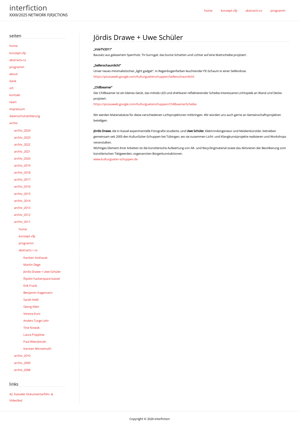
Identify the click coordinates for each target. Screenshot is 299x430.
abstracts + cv (28, 244)
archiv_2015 (22, 189)
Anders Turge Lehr (36, 313)
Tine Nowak (31, 320)
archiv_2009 (22, 354)
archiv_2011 (22, 217)
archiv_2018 (22, 169)
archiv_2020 (22, 155)
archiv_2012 (22, 210)
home (13, 46)
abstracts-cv (17, 59)
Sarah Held (31, 293)
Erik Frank (30, 279)
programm (16, 66)
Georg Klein (31, 299)
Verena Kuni (31, 306)
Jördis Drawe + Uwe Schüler (42, 265)
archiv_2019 (22, 162)
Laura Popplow (33, 327)
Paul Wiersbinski (34, 334)
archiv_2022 (22, 142)
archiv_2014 (22, 196)
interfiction (28, 8)
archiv (13, 121)
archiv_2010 (22, 347)
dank (12, 80)
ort (11, 87)
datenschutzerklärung (24, 114)
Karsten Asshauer (35, 252)
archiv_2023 (22, 135)
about (13, 73)
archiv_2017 (22, 176)
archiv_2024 (22, 128)
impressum (17, 107)
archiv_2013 (22, 203)
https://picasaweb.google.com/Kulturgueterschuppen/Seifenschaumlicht (143, 76)
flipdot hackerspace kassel (41, 272)
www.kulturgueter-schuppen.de (115, 159)
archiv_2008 (22, 361)
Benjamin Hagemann (38, 286)
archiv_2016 (22, 183)
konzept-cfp (17, 53)
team (13, 100)
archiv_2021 (22, 149)
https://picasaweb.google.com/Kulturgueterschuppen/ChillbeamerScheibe (144, 104)
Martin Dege (31, 258)
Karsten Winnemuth (37, 340)
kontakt (14, 93)
